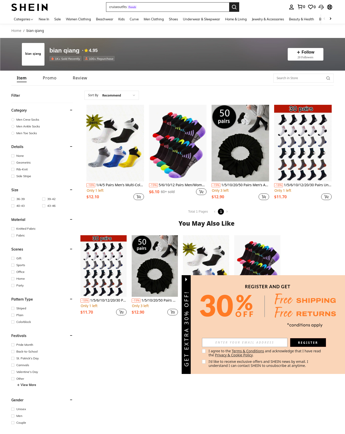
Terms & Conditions (248, 351)
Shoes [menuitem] (173, 19)
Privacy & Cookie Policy (234, 355)
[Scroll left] (324, 19)
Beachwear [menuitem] (104, 19)
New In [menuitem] (44, 19)
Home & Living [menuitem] (236, 19)
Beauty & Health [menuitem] (301, 19)
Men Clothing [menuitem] (154, 19)
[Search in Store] (303, 78)
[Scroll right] (330, 19)
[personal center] (291, 7)
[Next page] (227, 212)
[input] (244, 342)
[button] (167, 7)
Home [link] (16, 31)
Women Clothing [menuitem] (78, 19)
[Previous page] (215, 212)
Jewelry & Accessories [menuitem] (268, 19)
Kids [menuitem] (121, 19)
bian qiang (65, 50)
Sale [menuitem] (57, 19)
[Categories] (23, 19)
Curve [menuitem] (134, 19)
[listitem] (66, 58)
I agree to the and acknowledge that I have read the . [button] (265, 353)
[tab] (22, 78)
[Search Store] (328, 78)
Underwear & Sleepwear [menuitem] (201, 19)
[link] (301, 7)
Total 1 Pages (198, 211)
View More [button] (26, 385)
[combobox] (111, 95)
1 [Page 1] (221, 212)
